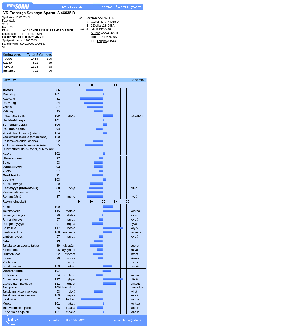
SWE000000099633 (32, 43)
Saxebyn (91, 18)
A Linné (95, 33)
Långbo (102, 41)
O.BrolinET (98, 21)
